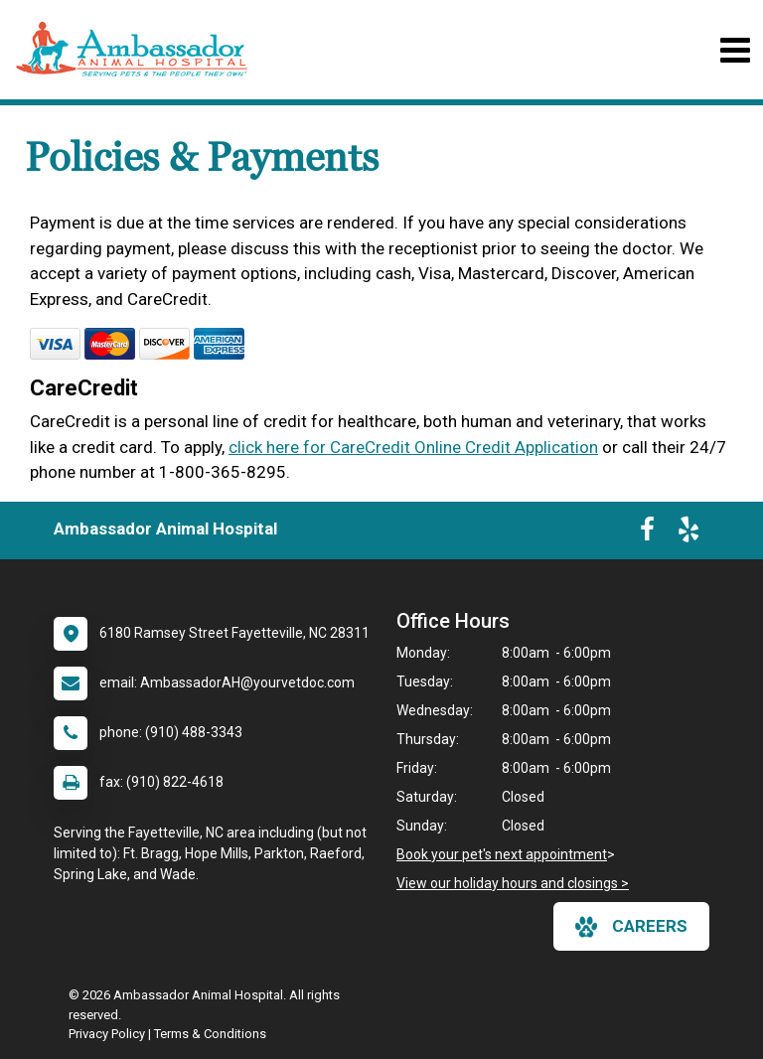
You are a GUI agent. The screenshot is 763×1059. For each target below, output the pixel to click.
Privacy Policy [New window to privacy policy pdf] (107, 1033)
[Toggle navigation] (734, 50)
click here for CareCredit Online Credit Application (413, 447)
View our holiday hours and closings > (512, 883)
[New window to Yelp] (688, 533)
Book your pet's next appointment (501, 854)
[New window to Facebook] (647, 533)
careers (631, 927)
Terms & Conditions (210, 1033)
